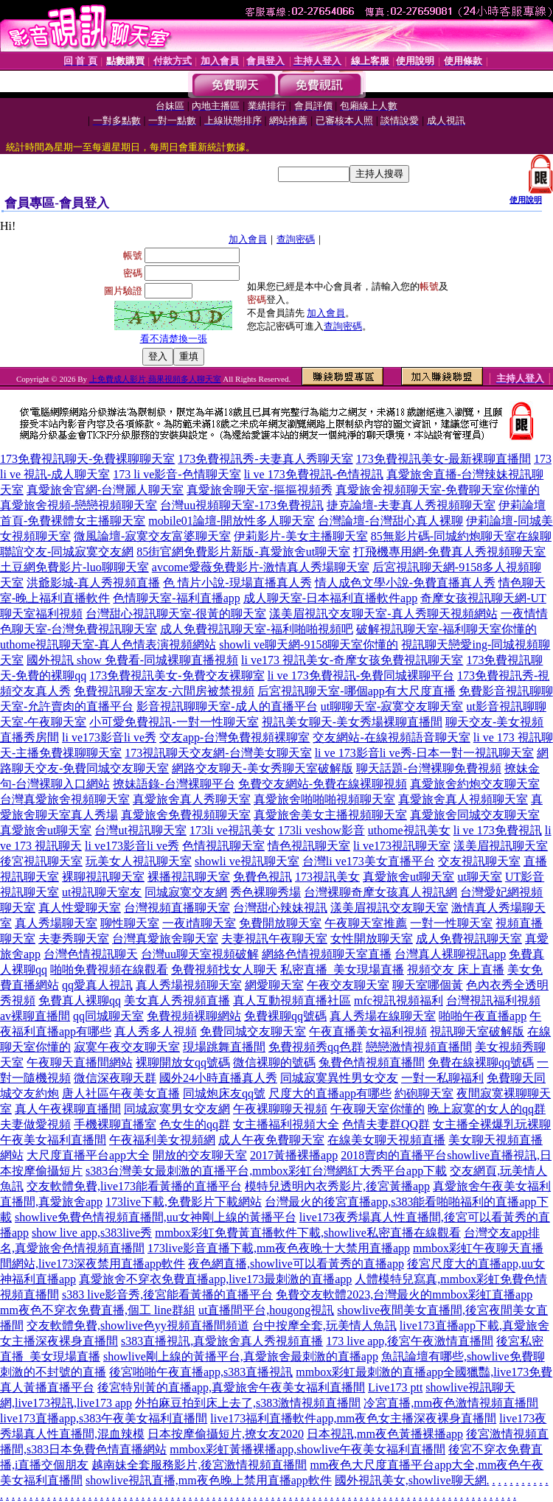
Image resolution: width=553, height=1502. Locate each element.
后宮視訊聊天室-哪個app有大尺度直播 (356, 691)
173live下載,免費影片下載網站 (183, 1201)
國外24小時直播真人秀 (218, 1078)
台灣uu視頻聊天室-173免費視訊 (241, 505)
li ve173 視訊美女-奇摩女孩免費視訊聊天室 (352, 660)
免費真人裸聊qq (79, 1000)
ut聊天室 (479, 876)
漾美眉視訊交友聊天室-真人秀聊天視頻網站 (383, 613)
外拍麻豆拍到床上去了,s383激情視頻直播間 (248, 1403)
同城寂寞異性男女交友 (339, 1078)
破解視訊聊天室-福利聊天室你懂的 (446, 629)
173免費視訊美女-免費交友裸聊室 (176, 675)
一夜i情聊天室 (199, 923)
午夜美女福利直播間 (53, 1140)
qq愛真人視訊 (97, 985)
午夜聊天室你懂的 (377, 1109)
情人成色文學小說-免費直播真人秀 (405, 582)
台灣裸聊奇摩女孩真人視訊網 (380, 892)
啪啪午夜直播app (482, 1016)
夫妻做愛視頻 (35, 1124)
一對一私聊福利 (442, 1078)
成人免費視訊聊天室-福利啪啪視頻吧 (256, 629)
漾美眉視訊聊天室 (500, 845)
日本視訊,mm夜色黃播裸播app (385, 1434)
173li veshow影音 (321, 830)
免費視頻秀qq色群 (315, 1047)
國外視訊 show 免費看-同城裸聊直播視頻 (132, 660)
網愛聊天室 (274, 985)
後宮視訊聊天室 (41, 861)
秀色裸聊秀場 (265, 892)
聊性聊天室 (129, 923)
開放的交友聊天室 (200, 1155)
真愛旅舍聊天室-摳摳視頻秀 (259, 489)
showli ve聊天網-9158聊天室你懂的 (308, 644)
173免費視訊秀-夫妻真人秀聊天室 (265, 459)
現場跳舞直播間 (224, 1047)
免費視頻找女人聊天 (224, 969)
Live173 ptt (395, 1387)
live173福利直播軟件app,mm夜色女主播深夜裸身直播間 (353, 1418)
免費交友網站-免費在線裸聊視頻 (322, 784)
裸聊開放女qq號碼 (183, 1062)
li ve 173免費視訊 (497, 830)
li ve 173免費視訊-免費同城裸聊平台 (361, 675)
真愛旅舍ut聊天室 (45, 830)
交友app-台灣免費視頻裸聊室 (234, 737)
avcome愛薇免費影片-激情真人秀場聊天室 (260, 567)
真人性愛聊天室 (79, 907)
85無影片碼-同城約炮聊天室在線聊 (461, 536)
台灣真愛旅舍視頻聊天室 (65, 799)
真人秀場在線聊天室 (383, 1016)
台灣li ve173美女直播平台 (368, 861)
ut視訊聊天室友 (102, 892)
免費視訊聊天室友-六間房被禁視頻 (164, 691)
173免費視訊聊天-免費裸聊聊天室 (87, 459)
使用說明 (525, 199)
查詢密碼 (295, 239)
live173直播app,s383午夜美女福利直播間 (103, 1418)
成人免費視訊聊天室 (469, 938)
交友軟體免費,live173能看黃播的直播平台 (134, 1186)
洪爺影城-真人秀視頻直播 (93, 582)
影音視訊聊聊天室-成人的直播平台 (226, 706)
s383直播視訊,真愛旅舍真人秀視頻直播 (222, 1341)
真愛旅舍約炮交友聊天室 (475, 784)
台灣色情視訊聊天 (91, 954)
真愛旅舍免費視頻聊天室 (186, 814)
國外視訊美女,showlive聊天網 (411, 1480)
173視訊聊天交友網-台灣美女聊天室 (218, 753)
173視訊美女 (327, 876)
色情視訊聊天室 (223, 845)
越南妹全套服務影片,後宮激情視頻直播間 (199, 1465)
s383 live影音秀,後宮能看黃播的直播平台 (167, 1294)
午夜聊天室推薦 (365, 923)
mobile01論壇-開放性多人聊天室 (231, 520)
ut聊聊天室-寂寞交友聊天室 (392, 706)
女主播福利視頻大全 (286, 1124)
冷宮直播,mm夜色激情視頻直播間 (451, 1403)
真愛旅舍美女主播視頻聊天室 (330, 814)
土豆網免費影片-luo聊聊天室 (74, 567)
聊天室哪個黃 (427, 985)
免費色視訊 (262, 876)
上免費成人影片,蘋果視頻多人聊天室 (155, 378)
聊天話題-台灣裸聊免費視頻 (428, 768)
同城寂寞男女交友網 (177, 1109)
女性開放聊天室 (371, 938)
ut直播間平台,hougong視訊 (266, 1310)
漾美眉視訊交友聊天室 (389, 907)
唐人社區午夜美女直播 (121, 1093)
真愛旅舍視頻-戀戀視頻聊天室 (78, 505)
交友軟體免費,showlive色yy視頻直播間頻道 (138, 1325)
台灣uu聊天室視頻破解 (200, 954)
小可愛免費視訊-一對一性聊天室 (173, 722)
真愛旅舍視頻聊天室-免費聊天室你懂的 (437, 489)
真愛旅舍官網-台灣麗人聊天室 (105, 489)
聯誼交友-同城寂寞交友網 (66, 551)
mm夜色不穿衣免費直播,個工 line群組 (97, 1310)
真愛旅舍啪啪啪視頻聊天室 (324, 799)
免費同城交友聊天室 (253, 1031)
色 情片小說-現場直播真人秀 (237, 582)
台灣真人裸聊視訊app (450, 954)
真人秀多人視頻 (155, 1031)
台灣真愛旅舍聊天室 (165, 938)
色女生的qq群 (194, 1124)
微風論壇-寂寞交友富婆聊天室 (152, 536)
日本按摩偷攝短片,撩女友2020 (225, 1434)
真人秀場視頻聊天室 (189, 985)
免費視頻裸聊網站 (194, 1016)
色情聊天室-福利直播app (176, 598)
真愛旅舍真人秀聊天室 (192, 799)
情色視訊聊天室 (309, 845)
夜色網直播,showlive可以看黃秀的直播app (296, 1263)
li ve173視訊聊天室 (402, 845)
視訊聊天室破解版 (477, 1031)
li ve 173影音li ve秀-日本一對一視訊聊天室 (424, 753)
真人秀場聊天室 (56, 923)
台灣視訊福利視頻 (493, 1000)
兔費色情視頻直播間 (372, 1062)
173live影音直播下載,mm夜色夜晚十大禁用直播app (278, 1248)
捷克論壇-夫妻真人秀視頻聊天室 (411, 505)
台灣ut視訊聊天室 (140, 830)
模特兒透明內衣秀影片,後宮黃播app (337, 1186)
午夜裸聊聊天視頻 (280, 1109)
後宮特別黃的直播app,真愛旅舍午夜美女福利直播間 (231, 1387)
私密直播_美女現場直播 (342, 969)
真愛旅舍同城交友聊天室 (475, 814)
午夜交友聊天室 (348, 985)
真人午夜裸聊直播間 (68, 1109)
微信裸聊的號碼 (274, 1062)
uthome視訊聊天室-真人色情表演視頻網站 (108, 644)
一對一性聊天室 (451, 923)
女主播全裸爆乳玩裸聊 (492, 1124)
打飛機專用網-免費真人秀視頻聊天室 (449, 551)
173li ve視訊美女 (232, 830)
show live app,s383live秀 (92, 1232)
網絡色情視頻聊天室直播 (327, 954)
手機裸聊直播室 (115, 1124)
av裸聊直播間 (35, 1016)
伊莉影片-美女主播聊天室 (300, 536)
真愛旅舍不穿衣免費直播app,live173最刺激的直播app (215, 1279)
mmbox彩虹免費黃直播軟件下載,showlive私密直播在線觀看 (308, 1232)
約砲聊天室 (423, 1093)
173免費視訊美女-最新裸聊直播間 (443, 459)
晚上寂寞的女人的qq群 (487, 1109)
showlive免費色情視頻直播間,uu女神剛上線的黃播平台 (155, 1217)
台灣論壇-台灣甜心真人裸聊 (390, 520)
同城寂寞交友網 (186, 892)
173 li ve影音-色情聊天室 (176, 474)
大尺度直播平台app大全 (88, 1155)
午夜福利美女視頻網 (162, 1140)
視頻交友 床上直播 (455, 969)
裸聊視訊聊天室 (103, 876)
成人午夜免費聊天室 (271, 1140)
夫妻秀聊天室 (73, 938)
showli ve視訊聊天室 (247, 861)
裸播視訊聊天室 (188, 876)
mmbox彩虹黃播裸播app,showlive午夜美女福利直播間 (307, 1449)
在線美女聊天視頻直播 (386, 1140)
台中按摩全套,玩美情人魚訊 (324, 1325)
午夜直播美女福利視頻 (368, 1031)
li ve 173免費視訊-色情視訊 (313, 474)
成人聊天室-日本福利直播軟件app (330, 598)
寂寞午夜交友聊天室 (127, 1047)
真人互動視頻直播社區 (292, 1000)
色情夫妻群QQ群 (386, 1124)
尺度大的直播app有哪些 (330, 1093)
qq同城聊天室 (108, 1016)
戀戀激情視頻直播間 (419, 1047)
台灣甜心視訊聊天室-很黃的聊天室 (176, 613)
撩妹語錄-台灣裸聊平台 (173, 784)
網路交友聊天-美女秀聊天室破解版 (262, 768)
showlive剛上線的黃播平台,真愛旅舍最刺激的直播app (240, 1356)
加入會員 (248, 239)
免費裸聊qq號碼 (285, 1016)
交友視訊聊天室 (479, 861)
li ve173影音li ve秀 (109, 737)
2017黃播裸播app (294, 1155)
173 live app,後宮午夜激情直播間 (409, 1341)
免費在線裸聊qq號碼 (481, 1062)
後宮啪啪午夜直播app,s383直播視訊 (201, 1372)
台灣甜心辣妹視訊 (280, 907)
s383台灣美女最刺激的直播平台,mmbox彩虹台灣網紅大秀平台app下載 (266, 1170)
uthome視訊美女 (409, 830)
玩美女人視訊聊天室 (139, 861)
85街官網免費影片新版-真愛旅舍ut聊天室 (243, 551)
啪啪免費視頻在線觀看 (109, 969)
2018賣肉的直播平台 (394, 1155)
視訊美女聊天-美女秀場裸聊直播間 (352, 722)
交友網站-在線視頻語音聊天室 (391, 737)
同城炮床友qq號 (224, 1093)
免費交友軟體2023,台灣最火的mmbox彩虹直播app (404, 1294)
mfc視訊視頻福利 (398, 1000)
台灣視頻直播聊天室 (177, 907)
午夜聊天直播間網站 (80, 1062)
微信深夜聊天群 (115, 1078)
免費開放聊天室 (280, 923)
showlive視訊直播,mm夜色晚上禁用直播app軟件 (209, 1480)
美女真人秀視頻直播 (177, 1000)
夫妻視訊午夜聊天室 (274, 938)
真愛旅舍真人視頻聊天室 (463, 799)
